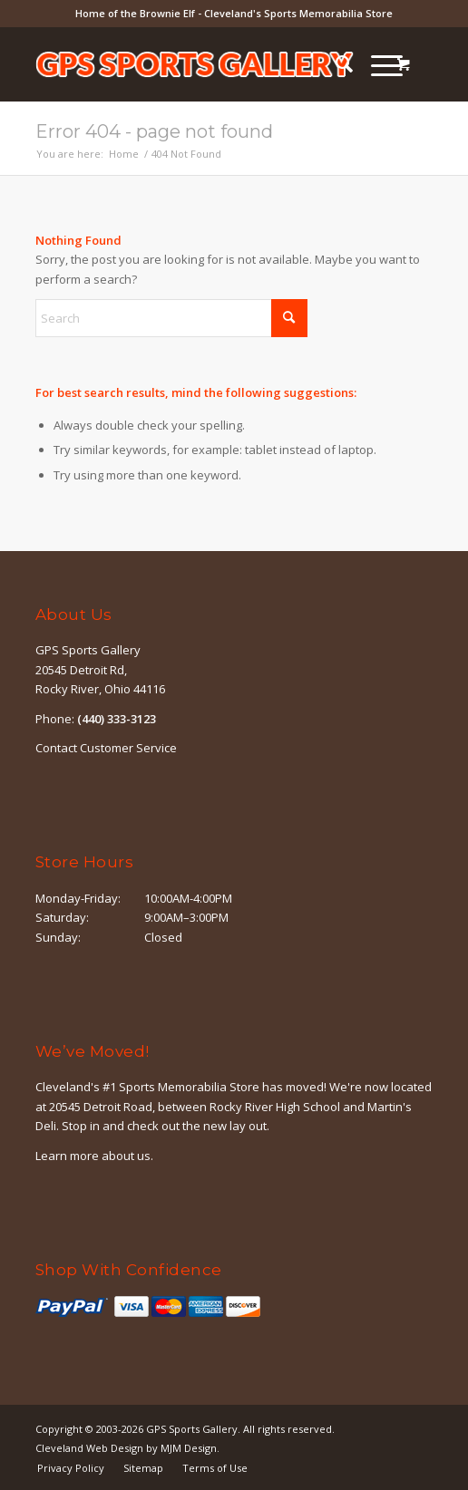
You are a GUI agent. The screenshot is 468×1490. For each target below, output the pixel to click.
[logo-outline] (194, 64)
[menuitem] (335, 64)
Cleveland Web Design (89, 1448)
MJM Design (189, 1448)
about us (126, 1155)
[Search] (335, 64)
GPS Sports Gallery (192, 1429)
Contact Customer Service (106, 748)
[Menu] (378, 64)
